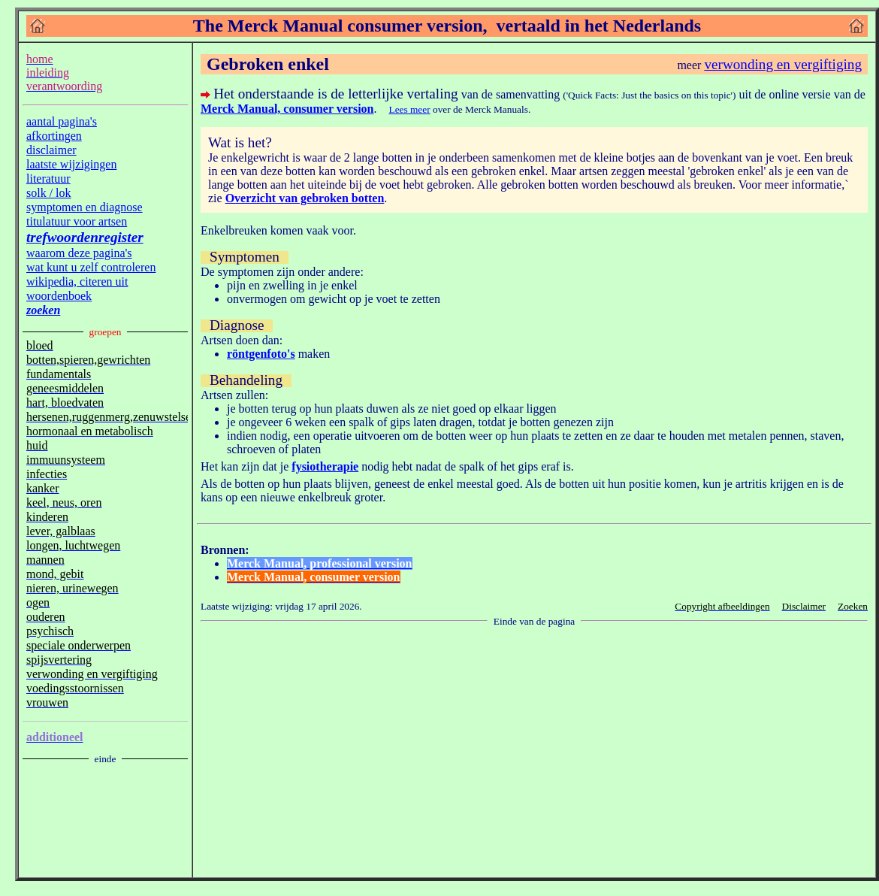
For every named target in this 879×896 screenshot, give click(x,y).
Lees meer (409, 109)
